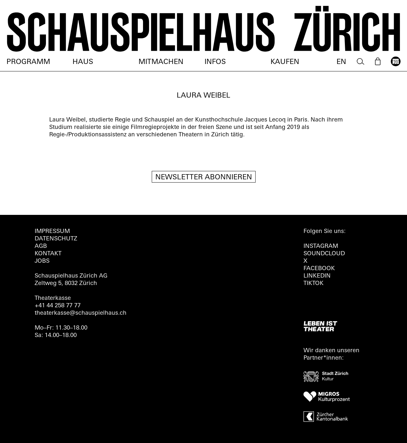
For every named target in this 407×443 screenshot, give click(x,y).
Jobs (42, 261)
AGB (41, 246)
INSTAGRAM (320, 246)
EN (341, 62)
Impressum (52, 231)
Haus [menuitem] (82, 62)
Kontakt (48, 254)
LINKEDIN (317, 276)
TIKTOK (313, 283)
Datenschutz (56, 239)
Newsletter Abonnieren (203, 177)
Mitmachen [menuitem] (160, 62)
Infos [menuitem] (215, 62)
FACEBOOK (319, 269)
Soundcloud (324, 254)
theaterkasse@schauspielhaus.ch (80, 313)
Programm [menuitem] (28, 62)
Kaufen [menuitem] (284, 62)
